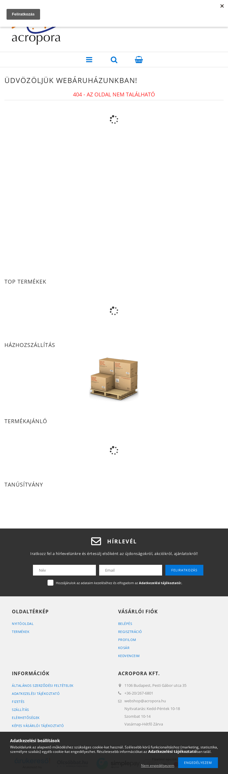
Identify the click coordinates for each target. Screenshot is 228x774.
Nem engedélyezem (157, 765)
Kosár (124, 647)
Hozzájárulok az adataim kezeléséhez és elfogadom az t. (119, 583)
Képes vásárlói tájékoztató (38, 725)
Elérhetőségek (26, 717)
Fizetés (18, 701)
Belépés (125, 623)
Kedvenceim (129, 655)
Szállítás (20, 709)
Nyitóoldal (23, 623)
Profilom (127, 639)
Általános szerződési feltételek (43, 685)
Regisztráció (130, 631)
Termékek (20, 631)
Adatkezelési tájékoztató (36, 693)
